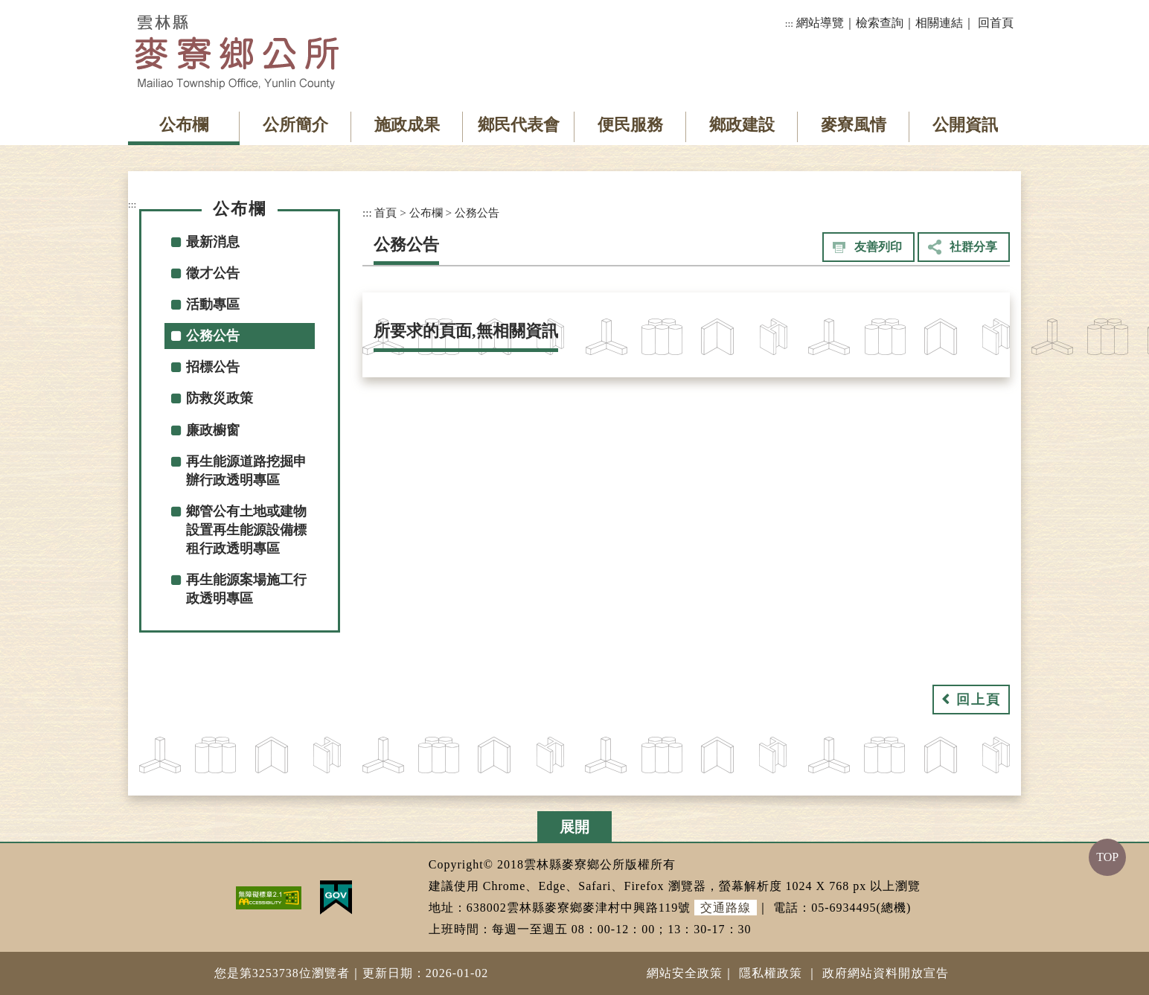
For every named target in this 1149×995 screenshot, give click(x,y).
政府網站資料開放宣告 (885, 973)
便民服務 (630, 124)
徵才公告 (213, 273)
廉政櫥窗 (213, 430)
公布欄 (183, 124)
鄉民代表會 (519, 124)
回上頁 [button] (978, 699)
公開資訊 (965, 124)
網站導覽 (820, 22)
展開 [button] (574, 827)
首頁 (385, 212)
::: (789, 23)
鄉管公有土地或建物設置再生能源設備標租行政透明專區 (246, 530)
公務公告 (213, 335)
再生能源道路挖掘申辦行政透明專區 (246, 470)
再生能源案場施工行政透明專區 (246, 589)
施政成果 (407, 124)
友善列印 (878, 246)
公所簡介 (295, 124)
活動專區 (213, 304)
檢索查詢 (879, 22)
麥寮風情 (853, 124)
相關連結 (939, 22)
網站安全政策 (685, 973)
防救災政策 (219, 398)
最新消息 (213, 241)
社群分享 (973, 246)
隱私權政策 (770, 973)
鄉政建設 (742, 124)
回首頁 (996, 22)
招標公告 (213, 366)
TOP (1107, 857)
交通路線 (725, 907)
